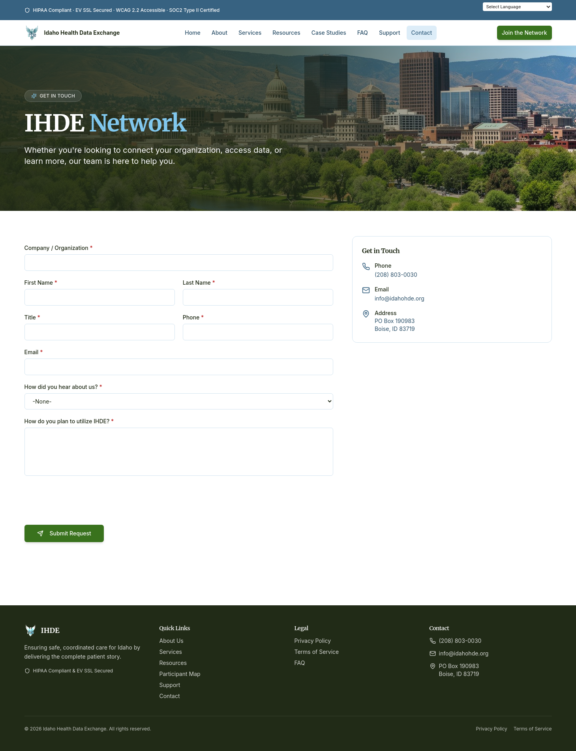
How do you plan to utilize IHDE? (69, 421)
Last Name (199, 282)
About (219, 32)
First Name (40, 282)
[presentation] (84, 501)
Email (33, 352)
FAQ (362, 32)
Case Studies (328, 32)
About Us (171, 640)
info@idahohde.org (399, 298)
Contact (421, 32)
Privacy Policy (313, 640)
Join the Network (524, 32)
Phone (193, 317)
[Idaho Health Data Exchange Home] (72, 33)
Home (193, 32)
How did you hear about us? (63, 386)
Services (249, 32)
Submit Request (64, 533)
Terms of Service (317, 651)
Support (389, 32)
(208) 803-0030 (396, 274)
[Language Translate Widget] (517, 6)
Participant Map (180, 673)
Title (32, 317)
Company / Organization (58, 247)
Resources (286, 32)
